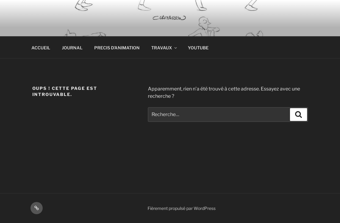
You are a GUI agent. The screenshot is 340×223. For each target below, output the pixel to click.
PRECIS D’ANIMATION (117, 47)
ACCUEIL (40, 47)
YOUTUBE (198, 47)
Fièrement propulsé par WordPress (182, 208)
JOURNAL (72, 47)
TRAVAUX (164, 47)
